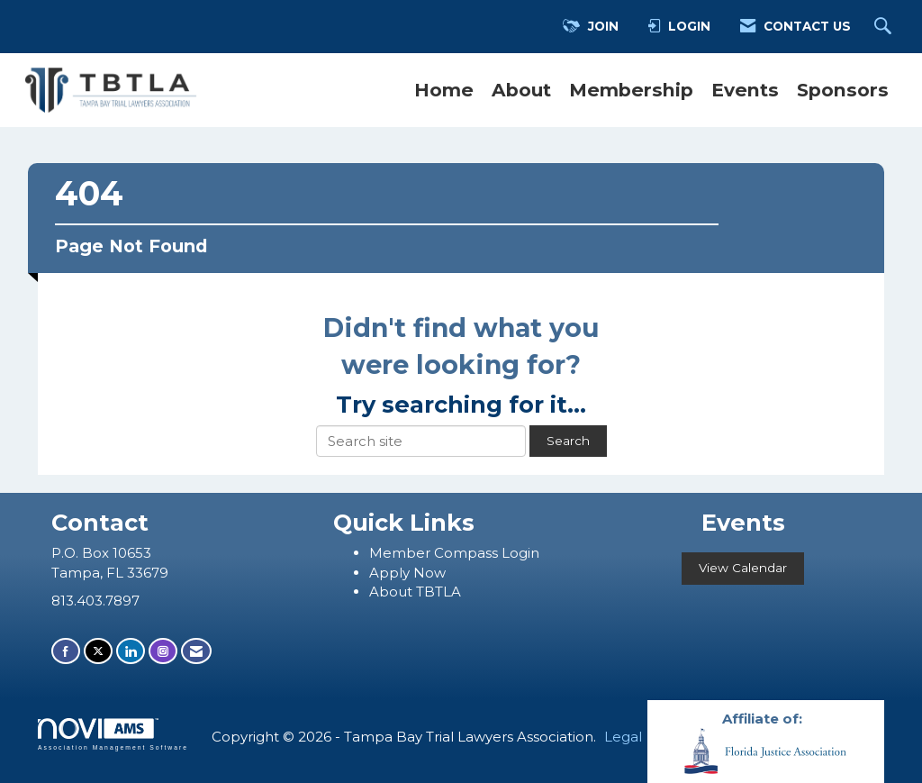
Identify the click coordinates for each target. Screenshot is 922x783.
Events (745, 89)
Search (568, 440)
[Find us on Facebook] (65, 651)
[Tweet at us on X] (98, 651)
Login (520, 552)
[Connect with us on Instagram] (163, 651)
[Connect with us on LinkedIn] (130, 651)
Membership (631, 89)
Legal (623, 736)
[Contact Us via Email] (196, 651)
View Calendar (743, 567)
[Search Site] (885, 27)
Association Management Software (113, 734)
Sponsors (843, 89)
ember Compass (442, 552)
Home (444, 89)
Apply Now (407, 572)
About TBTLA (415, 591)
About (521, 89)
